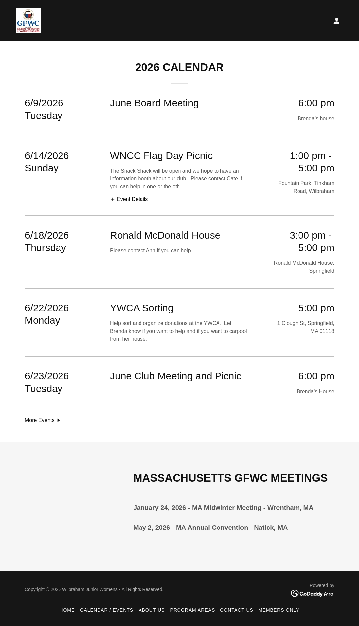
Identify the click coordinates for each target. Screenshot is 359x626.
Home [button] (67, 610)
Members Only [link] (279, 610)
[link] (28, 20)
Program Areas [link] (192, 610)
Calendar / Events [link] (106, 610)
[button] (336, 20)
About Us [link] (152, 610)
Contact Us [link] (236, 610)
